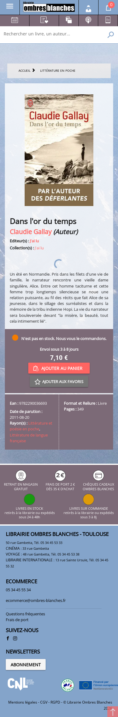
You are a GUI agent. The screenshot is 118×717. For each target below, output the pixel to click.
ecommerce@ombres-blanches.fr (36, 600)
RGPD (55, 702)
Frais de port (17, 619)
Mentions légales (22, 702)
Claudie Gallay (31, 231)
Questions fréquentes (25, 614)
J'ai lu (34, 241)
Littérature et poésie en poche (31, 426)
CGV (43, 702)
